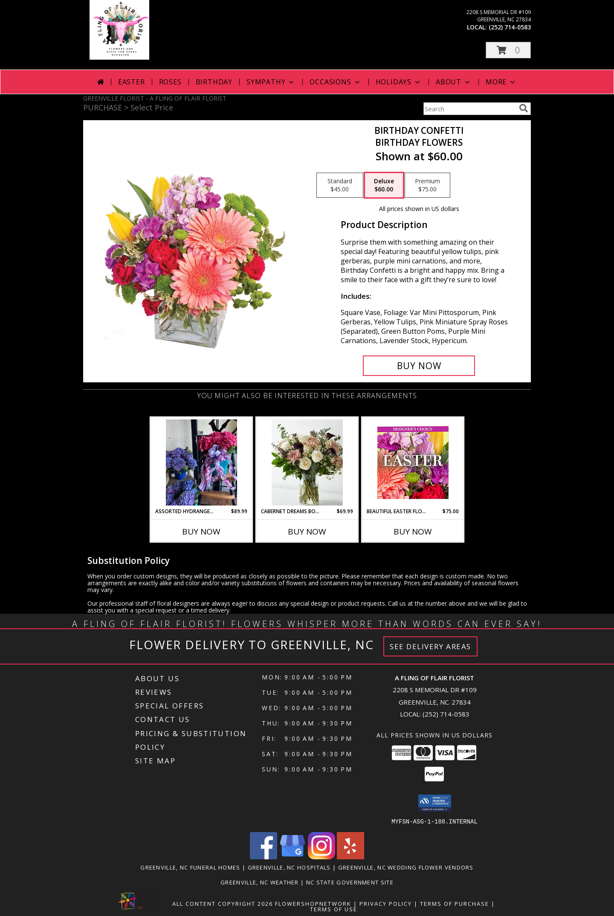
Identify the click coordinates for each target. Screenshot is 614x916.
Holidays (399, 82)
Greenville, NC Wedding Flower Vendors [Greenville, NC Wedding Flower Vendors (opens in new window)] (406, 867)
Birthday (214, 82)
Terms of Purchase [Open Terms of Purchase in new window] (454, 903)
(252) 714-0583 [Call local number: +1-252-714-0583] (510, 27)
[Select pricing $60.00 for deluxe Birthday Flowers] (384, 185)
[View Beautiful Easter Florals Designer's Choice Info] (413, 462)
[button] (508, 50)
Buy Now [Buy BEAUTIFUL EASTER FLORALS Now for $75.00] (413, 531)
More (501, 82)
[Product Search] (469, 109)
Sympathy (270, 82)
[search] (523, 108)
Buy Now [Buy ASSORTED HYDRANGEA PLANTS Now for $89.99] (201, 531)
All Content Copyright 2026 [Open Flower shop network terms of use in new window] (222, 903)
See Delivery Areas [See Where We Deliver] (430, 646)
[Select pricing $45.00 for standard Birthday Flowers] (340, 185)
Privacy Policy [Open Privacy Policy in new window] (385, 903)
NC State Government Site (350, 882)
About (454, 82)
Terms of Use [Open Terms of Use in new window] (333, 909)
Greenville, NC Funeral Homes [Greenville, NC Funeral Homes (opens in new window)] (190, 867)
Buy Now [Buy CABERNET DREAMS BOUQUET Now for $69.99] (307, 531)
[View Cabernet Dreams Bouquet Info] (307, 462)
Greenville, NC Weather (259, 882)
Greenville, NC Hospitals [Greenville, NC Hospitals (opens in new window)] (289, 867)
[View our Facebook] (263, 856)
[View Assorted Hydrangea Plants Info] (201, 462)
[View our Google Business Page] (292, 856)
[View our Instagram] (321, 856)
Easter (131, 82)
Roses (170, 82)
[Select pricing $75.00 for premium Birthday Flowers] (427, 185)
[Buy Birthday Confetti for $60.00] (419, 365)
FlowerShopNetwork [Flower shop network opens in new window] (313, 903)
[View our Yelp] (350, 856)
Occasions (335, 82)
